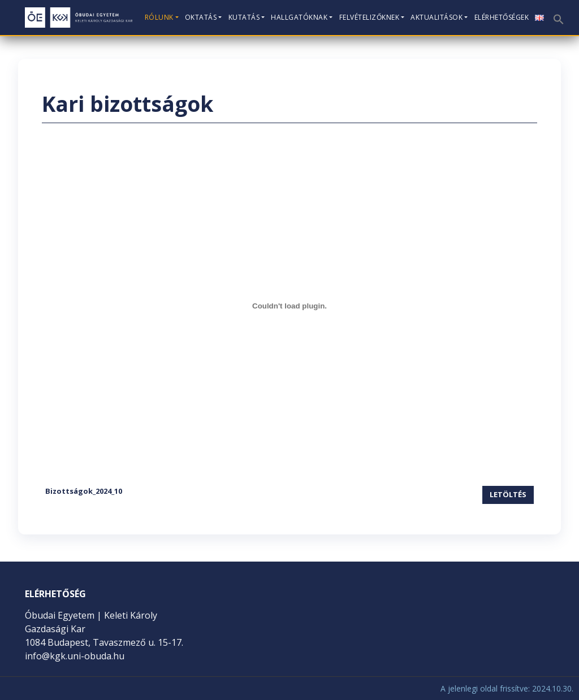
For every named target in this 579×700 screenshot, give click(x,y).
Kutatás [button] (244, 17)
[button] (557, 15)
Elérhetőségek (501, 17)
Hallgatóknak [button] (299, 17)
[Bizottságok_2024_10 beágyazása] (289, 306)
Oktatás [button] (201, 17)
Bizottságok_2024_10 (83, 491)
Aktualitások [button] (437, 17)
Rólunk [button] (159, 17)
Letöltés (508, 494)
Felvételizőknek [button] (369, 17)
